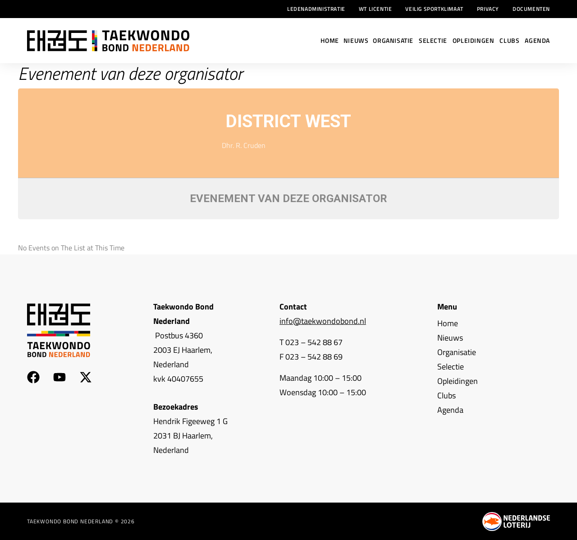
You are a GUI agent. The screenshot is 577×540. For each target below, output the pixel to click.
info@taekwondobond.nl (322, 321)
